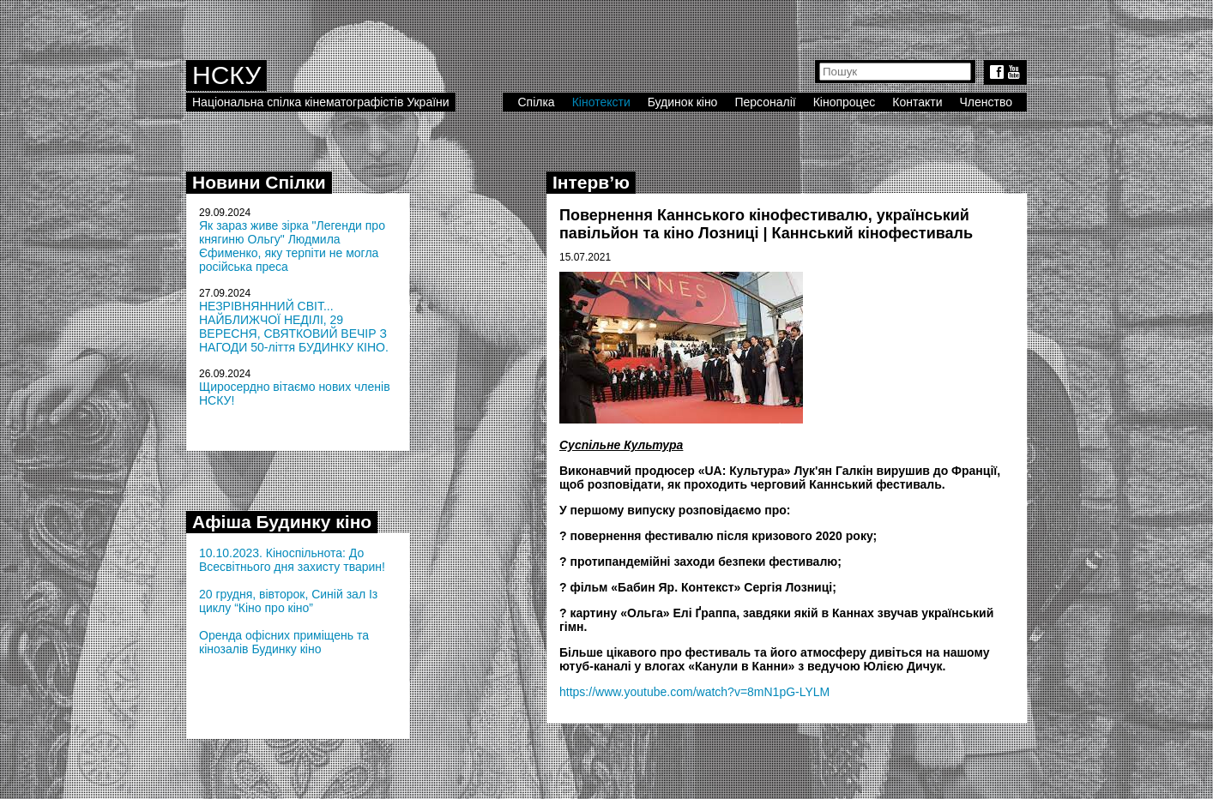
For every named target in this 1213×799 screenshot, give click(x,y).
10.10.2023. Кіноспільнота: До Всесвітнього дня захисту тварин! (292, 560)
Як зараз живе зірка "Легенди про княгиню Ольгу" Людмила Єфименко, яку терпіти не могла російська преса (292, 246)
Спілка (535, 102)
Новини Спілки (259, 182)
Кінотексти (601, 102)
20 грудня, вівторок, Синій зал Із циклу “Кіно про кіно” (288, 601)
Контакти (917, 102)
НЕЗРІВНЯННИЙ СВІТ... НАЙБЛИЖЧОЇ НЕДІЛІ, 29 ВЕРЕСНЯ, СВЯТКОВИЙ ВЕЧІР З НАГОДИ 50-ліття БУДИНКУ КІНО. (294, 326)
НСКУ (226, 75)
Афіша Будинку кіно (281, 522)
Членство (986, 102)
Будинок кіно (683, 102)
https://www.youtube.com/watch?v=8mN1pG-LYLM (694, 692)
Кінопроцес (844, 102)
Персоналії (764, 102)
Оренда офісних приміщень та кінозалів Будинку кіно (284, 642)
